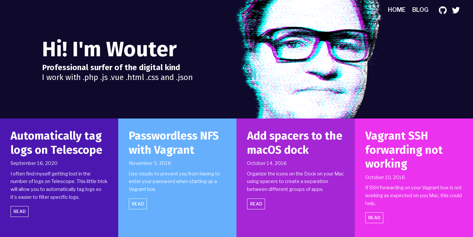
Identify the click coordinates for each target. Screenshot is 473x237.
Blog (420, 9)
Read (19, 211)
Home (397, 9)
